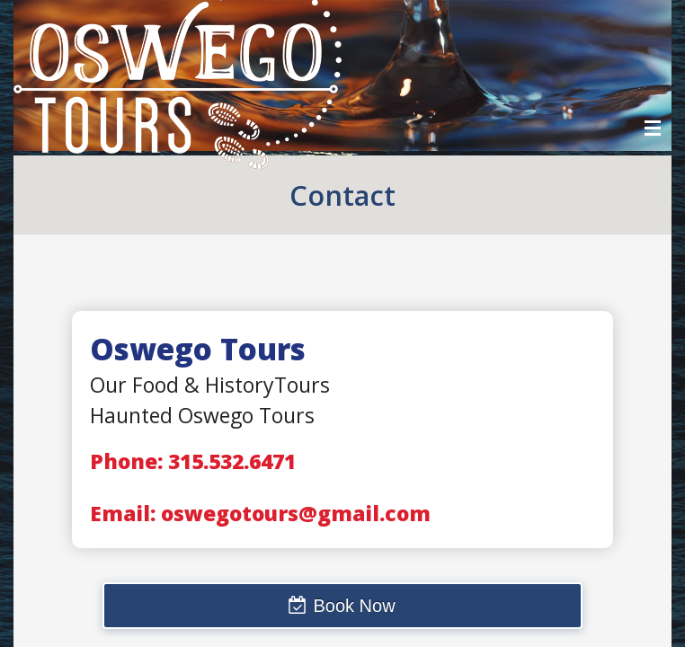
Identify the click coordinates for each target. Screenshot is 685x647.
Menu (653, 128)
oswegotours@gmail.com (296, 513)
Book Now (354, 606)
